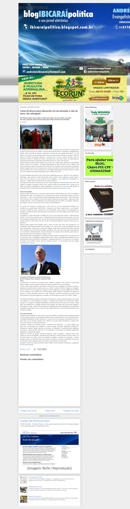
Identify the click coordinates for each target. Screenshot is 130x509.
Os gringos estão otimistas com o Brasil (34, 421)
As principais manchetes (35, 477)
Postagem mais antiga (71, 411)
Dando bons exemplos (34, 496)
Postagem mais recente (28, 411)
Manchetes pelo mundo (35, 486)
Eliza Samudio (63, 186)
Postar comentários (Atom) (52, 416)
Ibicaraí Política (33, 7)
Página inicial (50, 411)
